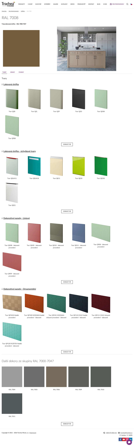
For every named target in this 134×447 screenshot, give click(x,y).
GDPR (130, 435)
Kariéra (123, 435)
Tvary (4, 72)
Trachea (4, 11)
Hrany (12, 72)
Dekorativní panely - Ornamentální (19, 289)
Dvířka (23, 11)
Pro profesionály (14, 11)
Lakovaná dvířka (11, 84)
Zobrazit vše (67, 144)
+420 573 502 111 (111, 433)
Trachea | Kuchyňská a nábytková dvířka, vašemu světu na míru (8, 4)
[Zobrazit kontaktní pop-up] (129, 442)
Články (21, 72)
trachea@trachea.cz (126, 433)
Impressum (33, 433)
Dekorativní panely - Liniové (16, 218)
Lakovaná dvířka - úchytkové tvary (19, 151)
